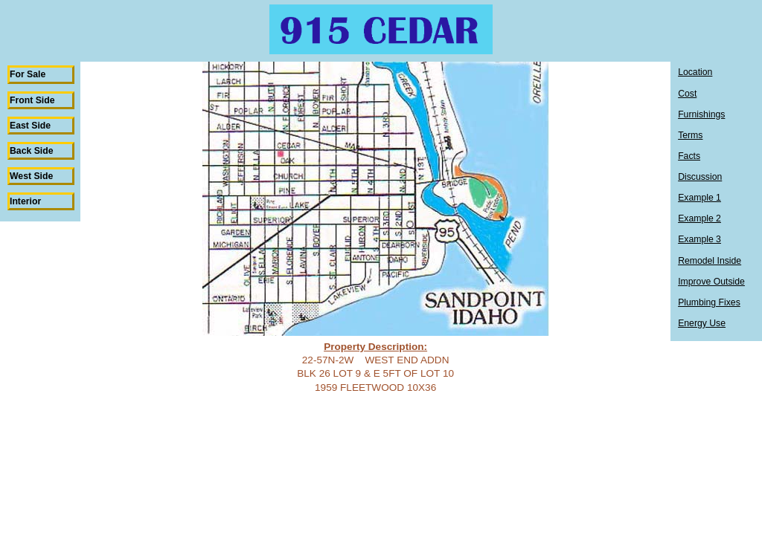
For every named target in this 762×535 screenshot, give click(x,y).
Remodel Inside (709, 261)
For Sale (27, 74)
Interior (25, 201)
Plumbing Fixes (709, 302)
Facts (689, 156)
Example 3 (699, 239)
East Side (30, 125)
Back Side (31, 151)
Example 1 (699, 197)
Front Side (32, 100)
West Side (31, 176)
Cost (687, 93)
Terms (690, 135)
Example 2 (699, 218)
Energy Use (702, 323)
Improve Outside (711, 281)
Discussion (700, 177)
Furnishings (701, 114)
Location (695, 72)
